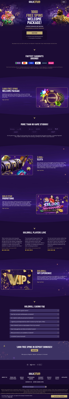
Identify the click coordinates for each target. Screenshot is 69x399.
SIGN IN (63, 2)
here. (56, 43)
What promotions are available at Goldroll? (22, 332)
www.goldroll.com (8, 389)
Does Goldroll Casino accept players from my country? (25, 325)
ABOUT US (4, 377)
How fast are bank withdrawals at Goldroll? (22, 314)
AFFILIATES (64, 377)
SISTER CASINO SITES (38, 382)
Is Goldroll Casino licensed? (18, 336)
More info (10, 396)
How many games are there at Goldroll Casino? (23, 329)
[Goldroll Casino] (34, 2)
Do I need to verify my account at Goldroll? (22, 318)
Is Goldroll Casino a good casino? (19, 310)
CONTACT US (28, 382)
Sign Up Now (5, 99)
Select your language (28, 386)
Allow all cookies (61, 396)
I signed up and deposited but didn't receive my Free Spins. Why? (28, 321)
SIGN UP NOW (34, 33)
